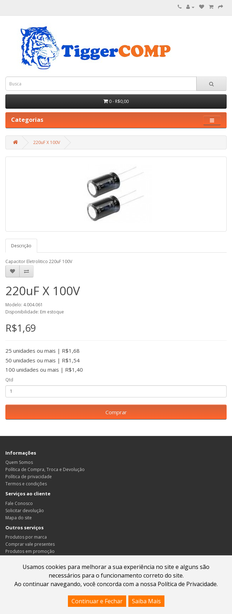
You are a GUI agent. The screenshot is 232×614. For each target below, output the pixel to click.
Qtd (9, 380)
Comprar (116, 412)
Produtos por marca (26, 537)
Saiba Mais (146, 601)
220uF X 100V (46, 142)
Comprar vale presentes (30, 544)
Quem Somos (19, 462)
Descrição (21, 246)
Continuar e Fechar (97, 601)
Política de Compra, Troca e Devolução (45, 469)
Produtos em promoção (30, 551)
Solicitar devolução (24, 510)
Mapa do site (18, 518)
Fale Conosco (19, 503)
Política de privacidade (28, 477)
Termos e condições (26, 484)
